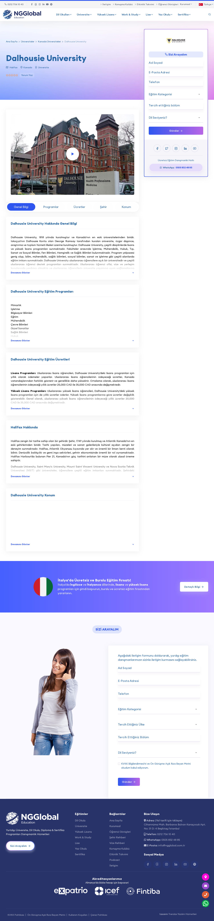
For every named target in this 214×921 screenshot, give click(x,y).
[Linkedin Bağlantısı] (43, 4)
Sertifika (184, 14)
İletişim (106, 4)
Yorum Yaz (27, 75)
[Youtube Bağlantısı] (47, 4)
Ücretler (79, 207)
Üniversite (84, 14)
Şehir (103, 207)
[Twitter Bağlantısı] (35, 4)
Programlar (51, 207)
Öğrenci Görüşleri (168, 4)
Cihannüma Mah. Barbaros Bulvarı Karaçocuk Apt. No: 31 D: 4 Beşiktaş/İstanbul (175, 826)
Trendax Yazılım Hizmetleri (182, 914)
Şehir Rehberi (117, 837)
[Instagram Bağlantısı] (39, 4)
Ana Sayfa (11, 41)
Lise (149, 14)
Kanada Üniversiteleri (49, 41)
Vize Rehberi (117, 843)
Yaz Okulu (165, 14)
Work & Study (131, 14)
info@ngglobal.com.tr (171, 845)
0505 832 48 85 (170, 839)
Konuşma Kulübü (124, 4)
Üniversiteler (27, 41)
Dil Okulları (64, 14)
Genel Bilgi (21, 207)
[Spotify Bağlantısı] (51, 4)
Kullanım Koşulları (77, 914)
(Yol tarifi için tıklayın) (168, 820)
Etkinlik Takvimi (145, 4)
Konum (126, 207)
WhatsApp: (176, 168)
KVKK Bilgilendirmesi (132, 763)
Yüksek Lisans (107, 14)
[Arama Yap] (209, 14)
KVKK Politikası (16, 914)
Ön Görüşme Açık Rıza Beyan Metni (170, 763)
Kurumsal (115, 826)
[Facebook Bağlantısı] (32, 4)
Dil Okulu (80, 820)
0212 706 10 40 (14, 4)
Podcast (114, 859)
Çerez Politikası (99, 914)
